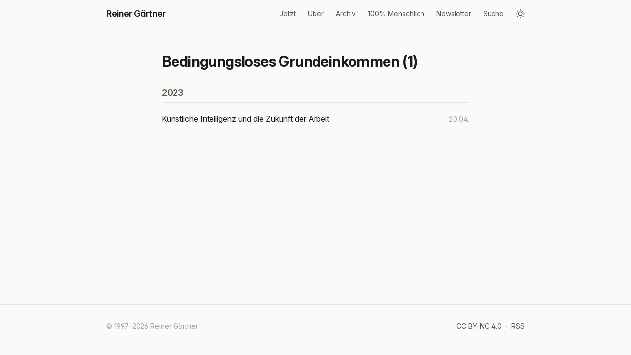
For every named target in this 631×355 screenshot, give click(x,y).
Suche (493, 13)
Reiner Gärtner (136, 13)
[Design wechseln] (520, 13)
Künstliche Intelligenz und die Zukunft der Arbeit (245, 119)
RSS (518, 326)
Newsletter (453, 13)
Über (316, 13)
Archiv (346, 13)
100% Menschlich (396, 13)
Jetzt (288, 13)
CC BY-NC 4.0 (479, 326)
